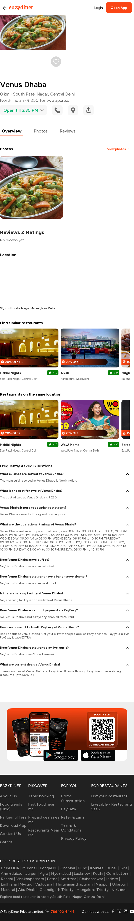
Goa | (124, 868)
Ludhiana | (9, 884)
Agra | (44, 873)
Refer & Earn (72, 817)
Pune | (83, 868)
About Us (8, 796)
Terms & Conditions (71, 828)
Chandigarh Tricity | (57, 889)
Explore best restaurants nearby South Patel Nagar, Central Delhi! (52, 897)
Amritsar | (68, 878)
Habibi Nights (10, 373)
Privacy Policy (74, 838)
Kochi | (98, 873)
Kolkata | (97, 868)
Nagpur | (103, 884)
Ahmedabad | (12, 873)
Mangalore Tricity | (93, 889)
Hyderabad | (61, 873)
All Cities (118, 890)
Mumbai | (30, 868)
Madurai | (8, 889)
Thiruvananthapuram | (74, 884)
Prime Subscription (73, 798)
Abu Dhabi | (28, 889)
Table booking (41, 796)
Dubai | (112, 868)
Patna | (52, 878)
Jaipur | (31, 873)
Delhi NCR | (10, 868)
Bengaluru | (49, 868)
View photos (118, 149)
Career (6, 842)
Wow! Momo (70, 445)
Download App (13, 825)
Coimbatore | (118, 873)
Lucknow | (82, 873)
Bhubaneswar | (91, 878)
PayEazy (68, 809)
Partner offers (13, 817)
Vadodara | (44, 884)
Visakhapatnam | (30, 878)
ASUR (65, 373)
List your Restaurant (109, 796)
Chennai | (68, 868)
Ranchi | (7, 878)
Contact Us (10, 833)
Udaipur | (119, 884)
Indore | (112, 878)
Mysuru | (26, 884)
